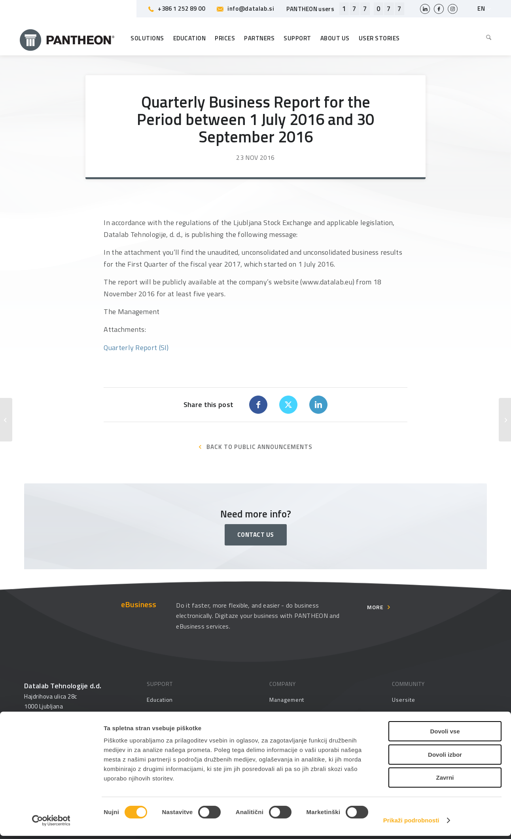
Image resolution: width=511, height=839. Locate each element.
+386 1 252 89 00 (176, 8)
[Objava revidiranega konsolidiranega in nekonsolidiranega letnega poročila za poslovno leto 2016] (6, 419)
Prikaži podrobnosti (411, 823)
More (375, 607)
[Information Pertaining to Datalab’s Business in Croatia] (505, 419)
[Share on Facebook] (258, 405)
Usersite (403, 699)
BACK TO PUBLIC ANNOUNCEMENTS (259, 446)
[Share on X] (288, 405)
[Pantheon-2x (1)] (67, 38)
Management (286, 699)
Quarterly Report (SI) (136, 347)
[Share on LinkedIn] (318, 405)
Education (160, 699)
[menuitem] (486, 38)
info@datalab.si (245, 8)
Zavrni (445, 780)
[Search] (486, 38)
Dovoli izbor (445, 757)
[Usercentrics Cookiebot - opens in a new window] (51, 824)
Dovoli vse (445, 734)
